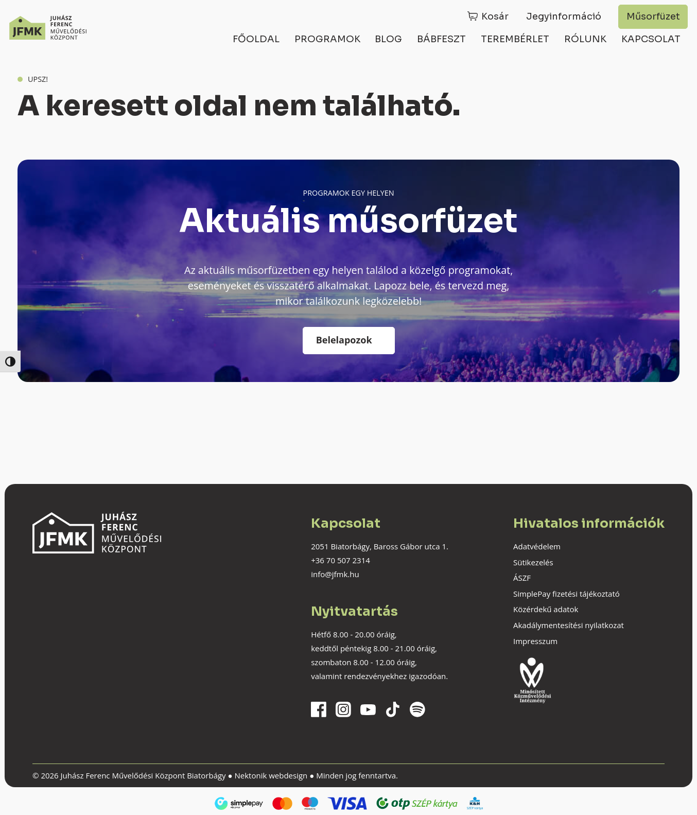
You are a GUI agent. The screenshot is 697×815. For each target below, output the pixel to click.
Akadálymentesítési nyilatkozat (568, 625)
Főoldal (256, 39)
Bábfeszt (441, 39)
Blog (388, 39)
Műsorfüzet (653, 16)
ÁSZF (522, 578)
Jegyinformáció (563, 16)
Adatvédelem (537, 546)
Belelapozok (344, 340)
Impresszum (535, 641)
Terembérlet (515, 39)
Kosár (495, 16)
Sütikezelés (533, 562)
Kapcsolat (651, 39)
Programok (327, 39)
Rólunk (585, 39)
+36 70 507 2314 (340, 560)
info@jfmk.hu (335, 574)
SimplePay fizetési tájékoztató (566, 593)
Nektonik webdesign (270, 775)
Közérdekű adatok (545, 609)
